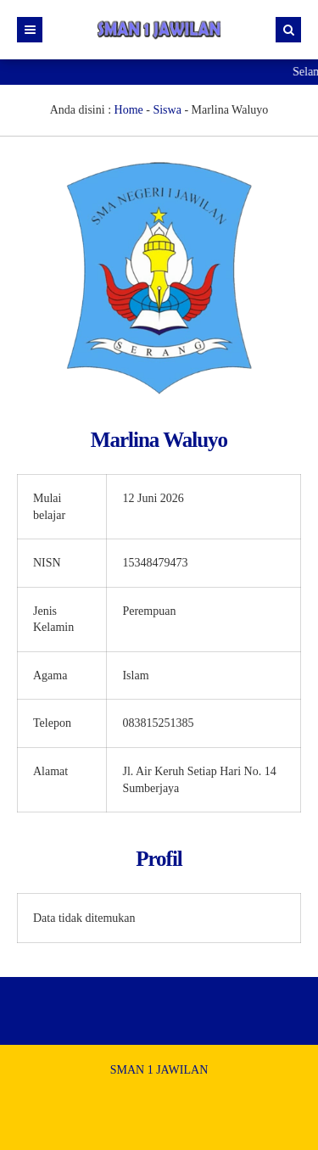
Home (128, 109)
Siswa (167, 109)
